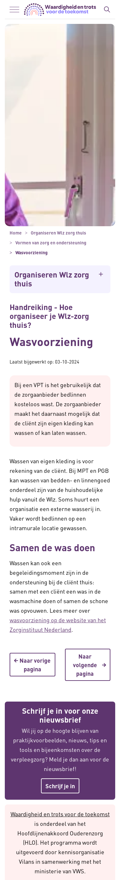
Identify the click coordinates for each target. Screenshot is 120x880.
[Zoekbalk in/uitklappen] (106, 10)
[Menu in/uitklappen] (14, 9)
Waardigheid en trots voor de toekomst (60, 814)
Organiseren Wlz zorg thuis (51, 279)
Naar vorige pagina (32, 664)
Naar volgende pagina (88, 664)
